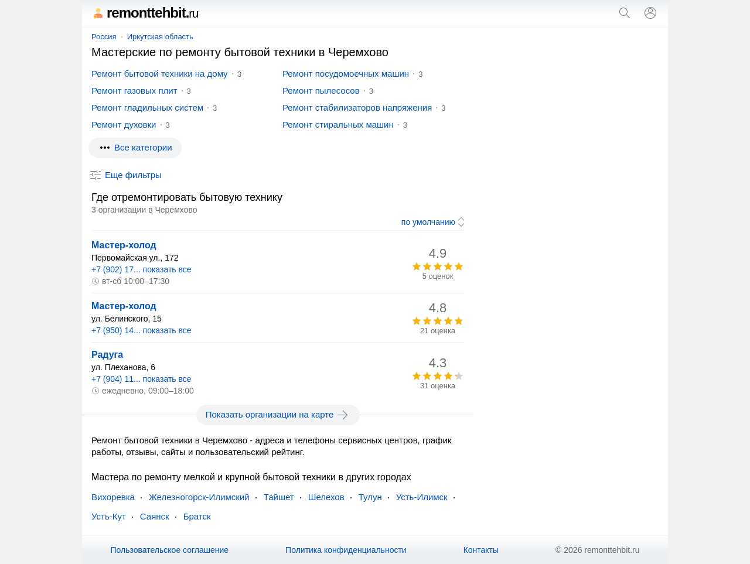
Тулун (370, 497)
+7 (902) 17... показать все (141, 269)
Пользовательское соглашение (169, 550)
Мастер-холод (123, 245)
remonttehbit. (144, 12)
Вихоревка (113, 497)
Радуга (107, 355)
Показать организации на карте (278, 415)
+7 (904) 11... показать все (141, 379)
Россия (104, 36)
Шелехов (326, 497)
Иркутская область (160, 36)
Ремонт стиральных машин (338, 124)
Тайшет (279, 497)
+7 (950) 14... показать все (141, 330)
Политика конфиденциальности (346, 550)
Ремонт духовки (123, 124)
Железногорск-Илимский (199, 497)
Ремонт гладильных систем (147, 107)
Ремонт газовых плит (134, 90)
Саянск (154, 516)
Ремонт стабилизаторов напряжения (357, 107)
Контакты (481, 550)
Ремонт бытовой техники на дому (159, 73)
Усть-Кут (108, 516)
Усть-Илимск (422, 497)
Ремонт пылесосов (321, 90)
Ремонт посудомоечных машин (345, 73)
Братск (197, 516)
